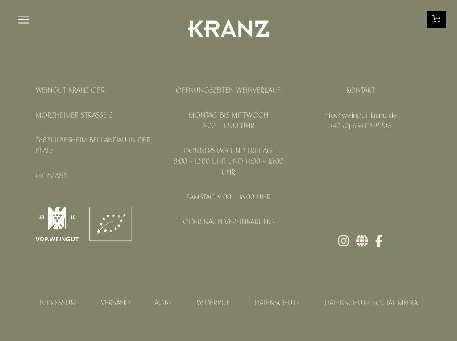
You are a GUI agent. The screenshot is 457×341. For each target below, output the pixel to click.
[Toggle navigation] (23, 19)
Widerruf (213, 303)
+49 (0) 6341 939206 (360, 126)
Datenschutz (277, 303)
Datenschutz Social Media (371, 303)
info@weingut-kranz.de (360, 115)
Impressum (57, 303)
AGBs (163, 303)
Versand (115, 303)
